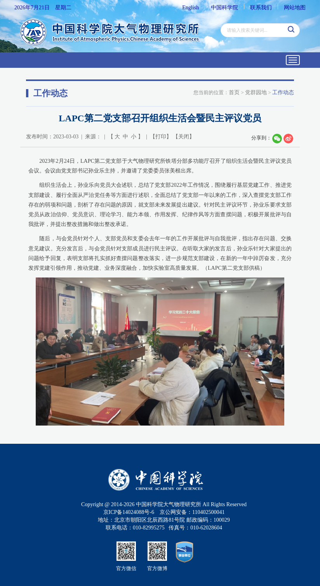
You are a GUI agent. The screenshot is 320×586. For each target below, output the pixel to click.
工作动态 (283, 92)
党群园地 (256, 92)
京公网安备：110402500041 (192, 512)
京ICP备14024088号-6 (128, 512)
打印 (160, 137)
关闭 (183, 137)
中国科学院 (224, 7)
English (190, 7)
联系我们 (261, 7)
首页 (234, 92)
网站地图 (295, 7)
